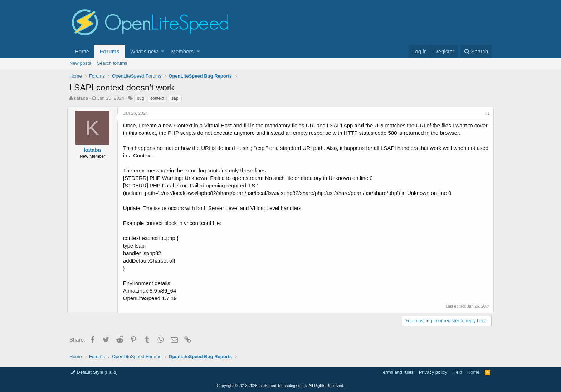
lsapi (174, 98)
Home (82, 51)
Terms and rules (397, 372)
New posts (80, 63)
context (157, 98)
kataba (81, 98)
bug (140, 98)
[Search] (476, 51)
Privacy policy (433, 372)
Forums (109, 51)
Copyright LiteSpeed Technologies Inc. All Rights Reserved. (280, 385)
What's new (144, 51)
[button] (162, 51)
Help (457, 372)
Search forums (112, 63)
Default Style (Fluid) (94, 372)
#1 (485, 113)
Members (182, 51)
